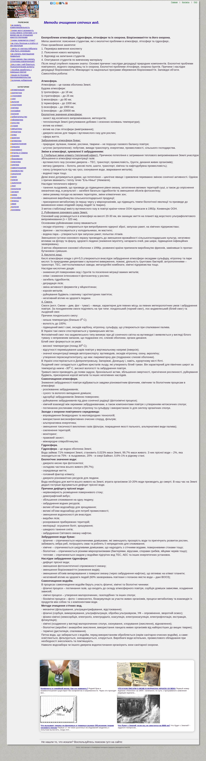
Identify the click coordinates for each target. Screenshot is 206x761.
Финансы (14, 201)
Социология (15, 183)
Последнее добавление (21, 80)
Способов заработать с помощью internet (21, 71)
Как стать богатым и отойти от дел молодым (24, 44)
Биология (14, 102)
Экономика (15, 210)
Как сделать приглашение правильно (22, 55)
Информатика (16, 120)
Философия (15, 198)
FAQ (195, 2)
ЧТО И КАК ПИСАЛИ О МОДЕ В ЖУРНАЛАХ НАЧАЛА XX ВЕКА (147, 688)
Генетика (14, 108)
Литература (15, 132)
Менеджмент (16, 150)
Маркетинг (15, 138)
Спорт (13, 186)
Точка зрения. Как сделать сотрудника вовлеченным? (22, 60)
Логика (13, 135)
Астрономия (16, 96)
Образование (16, 159)
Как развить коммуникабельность (20, 26)
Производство (16, 171)
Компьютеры (16, 129)
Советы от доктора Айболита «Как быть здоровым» (23, 49)
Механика (14, 156)
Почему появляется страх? (22, 40)
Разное (13, 177)
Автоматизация (17, 90)
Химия (13, 204)
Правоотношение (18, 168)
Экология (14, 207)
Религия (14, 180)
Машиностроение (18, 144)
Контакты (185, 2)
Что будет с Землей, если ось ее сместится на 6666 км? (144, 725)
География (15, 111)
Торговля (14, 192)
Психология (15, 174)
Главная (174, 2)
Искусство (15, 123)
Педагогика (15, 162)
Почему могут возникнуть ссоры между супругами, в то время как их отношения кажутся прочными (23, 33)
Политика (14, 165)
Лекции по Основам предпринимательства (20, 76)
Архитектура (16, 93)
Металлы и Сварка (19, 153)
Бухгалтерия (16, 105)
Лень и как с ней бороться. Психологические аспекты (22, 65)
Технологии (15, 189)
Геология (14, 114)
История (14, 126)
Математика (15, 141)
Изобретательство (18, 117)
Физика (13, 195)
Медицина (15, 147)
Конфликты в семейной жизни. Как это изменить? (64, 688)
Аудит (13, 99)
